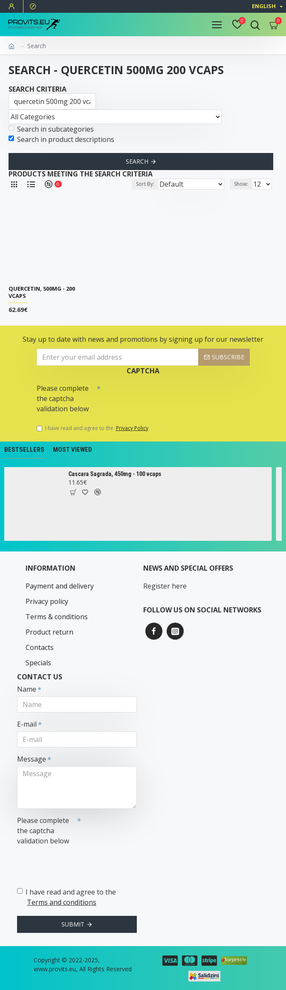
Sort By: (145, 184)
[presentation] (160, 395)
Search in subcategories (51, 129)
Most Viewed (72, 449)
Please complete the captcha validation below (63, 398)
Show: (241, 184)
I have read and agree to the (93, 428)
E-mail (27, 724)
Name (26, 689)
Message (31, 759)
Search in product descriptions (61, 139)
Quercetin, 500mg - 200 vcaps (42, 292)
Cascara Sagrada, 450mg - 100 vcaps (118, 473)
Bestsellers (24, 449)
